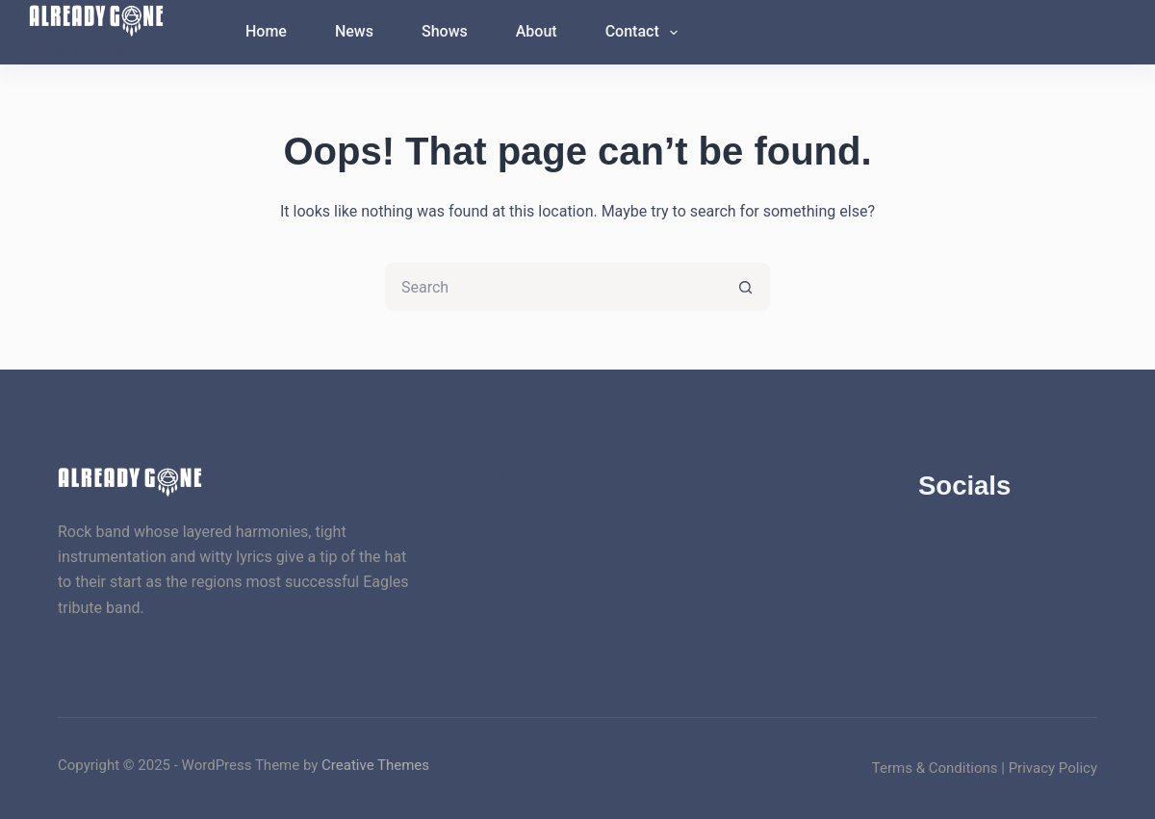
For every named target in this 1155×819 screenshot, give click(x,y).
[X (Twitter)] (500, 473)
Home (266, 31)
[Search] (1119, 32)
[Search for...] (553, 287)
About (536, 31)
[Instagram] (529, 473)
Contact (645, 32)
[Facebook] (471, 473)
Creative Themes (375, 765)
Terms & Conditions (935, 768)
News (354, 31)
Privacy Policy (1053, 768)
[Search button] (746, 287)
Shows (445, 31)
